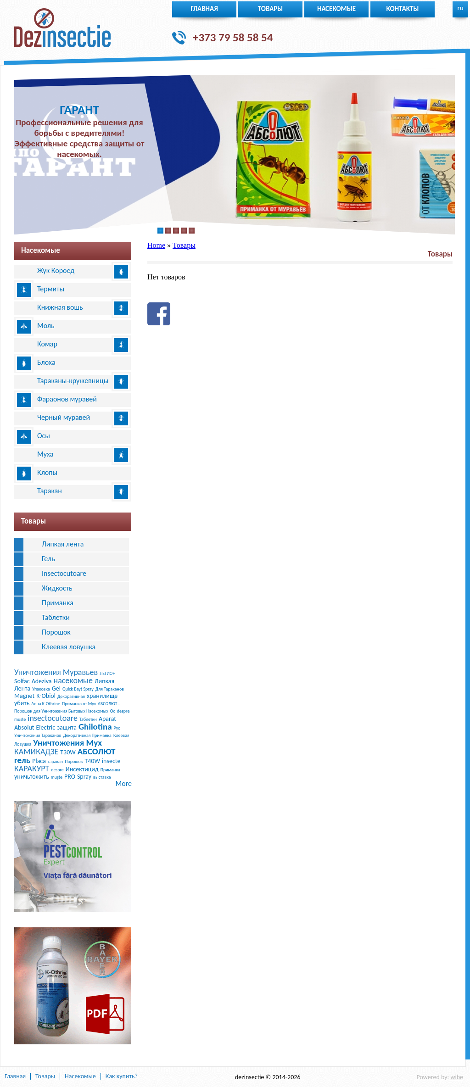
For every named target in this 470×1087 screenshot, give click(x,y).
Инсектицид (82, 769)
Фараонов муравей (67, 399)
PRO (69, 776)
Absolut (24, 727)
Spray (84, 776)
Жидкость (57, 588)
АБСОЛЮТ (97, 751)
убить (21, 703)
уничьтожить (31, 776)
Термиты (50, 288)
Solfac (22, 681)
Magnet (24, 696)
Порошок (56, 632)
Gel (56, 688)
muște (56, 777)
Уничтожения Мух (67, 742)
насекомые (73, 680)
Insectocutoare (64, 573)
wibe (456, 1077)
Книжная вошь (60, 307)
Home (156, 245)
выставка (102, 777)
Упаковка (41, 689)
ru (460, 8)
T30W (67, 752)
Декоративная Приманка (87, 735)
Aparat (107, 719)
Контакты (402, 9)
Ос (112, 711)
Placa (39, 761)
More (124, 783)
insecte (111, 761)
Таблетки (56, 617)
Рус (117, 728)
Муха (45, 454)
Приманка (57, 602)
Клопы (47, 472)
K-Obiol (46, 696)
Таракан (49, 490)
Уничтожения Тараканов (38, 735)
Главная (204, 9)
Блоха (46, 362)
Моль (46, 325)
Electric (46, 727)
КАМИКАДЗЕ (36, 752)
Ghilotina (95, 726)
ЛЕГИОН (108, 673)
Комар (47, 344)
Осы (43, 435)
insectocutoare (53, 718)
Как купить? (122, 1076)
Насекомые (336, 9)
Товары (270, 9)
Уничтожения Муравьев (56, 672)
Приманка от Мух (79, 704)
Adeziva (42, 681)
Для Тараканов (109, 689)
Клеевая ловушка (68, 646)
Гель (48, 558)
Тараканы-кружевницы (72, 380)
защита (67, 727)
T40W (92, 761)
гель (22, 760)
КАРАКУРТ (31, 769)
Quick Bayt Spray (78, 689)
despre (57, 770)
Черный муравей (63, 417)
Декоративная (71, 696)
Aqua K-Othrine (45, 704)
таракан (55, 761)
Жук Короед (55, 270)
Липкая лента (63, 544)
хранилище (102, 696)
